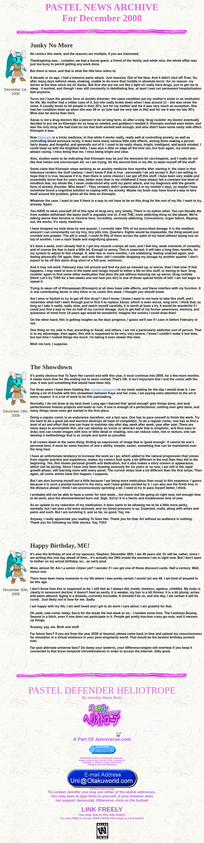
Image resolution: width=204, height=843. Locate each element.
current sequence (103, 389)
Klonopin (44, 137)
